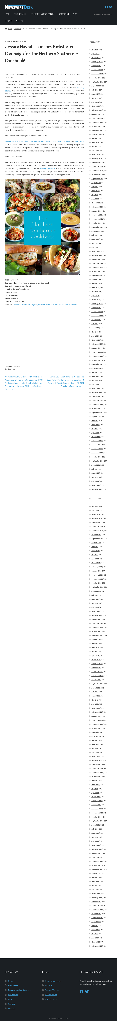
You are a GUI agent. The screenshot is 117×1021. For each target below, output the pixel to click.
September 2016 (97, 461)
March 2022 (95, 203)
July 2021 (94, 235)
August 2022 (96, 183)
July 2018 (94, 372)
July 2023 (94, 138)
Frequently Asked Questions (42, 14)
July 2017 (94, 421)
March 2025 (95, 58)
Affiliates (49, 985)
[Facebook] (106, 7)
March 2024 (95, 106)
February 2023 (96, 158)
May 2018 (94, 380)
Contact (8, 21)
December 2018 (97, 352)
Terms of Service (52, 990)
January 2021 (96, 259)
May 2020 (94, 292)
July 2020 (94, 283)
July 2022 (94, 187)
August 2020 (96, 279)
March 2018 (95, 388)
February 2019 (96, 344)
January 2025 (96, 66)
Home (7, 14)
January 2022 (96, 211)
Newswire (17, 29)
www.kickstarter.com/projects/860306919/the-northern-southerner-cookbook (45, 304)
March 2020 (95, 300)
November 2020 (97, 267)
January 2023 (96, 162)
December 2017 (97, 400)
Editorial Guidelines (53, 981)
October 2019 (96, 320)
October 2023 (96, 126)
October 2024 (96, 78)
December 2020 (97, 263)
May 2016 (94, 477)
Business (11, 369)
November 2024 (97, 74)
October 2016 (96, 457)
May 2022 (94, 195)
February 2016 (96, 489)
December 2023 (97, 118)
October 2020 (96, 271)
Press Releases (20, 14)
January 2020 (96, 308)
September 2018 (97, 364)
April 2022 (95, 199)
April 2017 (95, 433)
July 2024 (94, 90)
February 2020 (96, 304)
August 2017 (96, 417)
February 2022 (96, 207)
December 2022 (97, 167)
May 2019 (94, 332)
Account (19, 21)
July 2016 (94, 469)
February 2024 (96, 110)
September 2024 (97, 82)
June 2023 (95, 142)
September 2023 (97, 130)
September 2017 (97, 412)
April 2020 (95, 296)
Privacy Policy (51, 999)
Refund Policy (51, 994)
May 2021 (94, 243)
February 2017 (96, 441)
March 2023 (95, 154)
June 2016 (95, 473)
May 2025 (94, 50)
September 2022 (97, 179)
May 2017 (94, 429)
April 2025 (95, 54)
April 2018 (95, 384)
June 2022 (95, 191)
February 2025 (96, 62)
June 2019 (95, 328)
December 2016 (97, 449)
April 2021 (95, 247)
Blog (75, 14)
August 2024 (96, 86)
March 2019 (95, 340)
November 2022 (97, 170)
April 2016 (95, 481)
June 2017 (95, 425)
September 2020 (97, 275)
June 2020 (95, 287)
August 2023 (96, 134)
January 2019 (96, 348)
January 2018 (96, 396)
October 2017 (96, 408)
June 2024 (95, 94)
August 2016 (96, 465)
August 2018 (96, 368)
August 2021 (96, 231)
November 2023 (97, 122)
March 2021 (95, 251)
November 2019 (97, 316)
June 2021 (95, 239)
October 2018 (96, 360)
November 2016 (97, 453)
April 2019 (95, 336)
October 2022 (96, 175)
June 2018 (95, 376)
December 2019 (97, 312)
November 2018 (97, 356)
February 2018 (96, 392)
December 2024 (97, 70)
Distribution (64, 14)
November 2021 (97, 219)
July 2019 (94, 324)
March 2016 (95, 485)
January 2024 (96, 114)
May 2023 (94, 146)
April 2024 (95, 102)
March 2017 (95, 437)
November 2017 (97, 404)
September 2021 (97, 227)
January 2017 (96, 445)
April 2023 (95, 150)
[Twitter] (110, 7)
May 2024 (94, 98)
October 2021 (96, 223)
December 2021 (97, 215)
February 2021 (96, 255)
